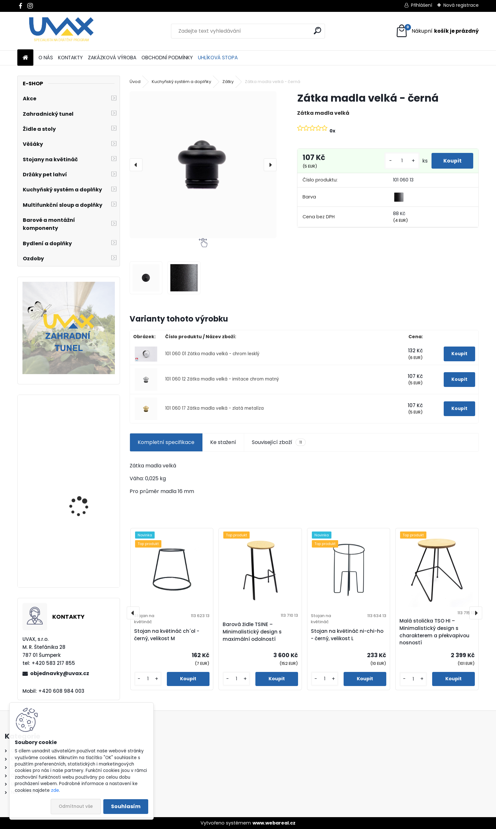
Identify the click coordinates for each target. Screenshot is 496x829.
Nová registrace (461, 5)
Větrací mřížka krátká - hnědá (86, 558)
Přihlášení (421, 5)
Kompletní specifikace (166, 442)
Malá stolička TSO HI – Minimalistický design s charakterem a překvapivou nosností (434, 631)
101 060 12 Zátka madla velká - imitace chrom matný (222, 379)
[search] (317, 30)
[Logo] (61, 31)
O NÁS (45, 57)
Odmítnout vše (76, 806)
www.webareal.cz (273, 823)
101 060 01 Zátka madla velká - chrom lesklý (212, 354)
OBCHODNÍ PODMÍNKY (167, 57)
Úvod (135, 82)
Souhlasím (126, 806)
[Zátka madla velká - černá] (203, 164)
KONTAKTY (70, 57)
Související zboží (279, 442)
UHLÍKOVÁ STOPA (218, 57)
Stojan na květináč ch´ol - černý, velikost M (166, 635)
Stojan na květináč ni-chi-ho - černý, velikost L (347, 635)
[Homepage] (25, 58)
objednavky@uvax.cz (59, 673)
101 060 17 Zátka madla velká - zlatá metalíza (214, 408)
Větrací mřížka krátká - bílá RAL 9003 (86, 440)
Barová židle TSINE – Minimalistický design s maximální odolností (252, 631)
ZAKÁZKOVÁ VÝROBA (112, 57)
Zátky (228, 82)
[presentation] (136, 164)
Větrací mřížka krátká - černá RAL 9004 (86, 499)
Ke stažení (223, 442)
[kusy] (399, 160)
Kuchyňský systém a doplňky (181, 82)
